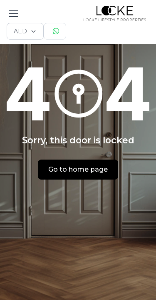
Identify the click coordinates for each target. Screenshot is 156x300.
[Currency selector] (25, 31)
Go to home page (78, 169)
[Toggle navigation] (13, 13)
